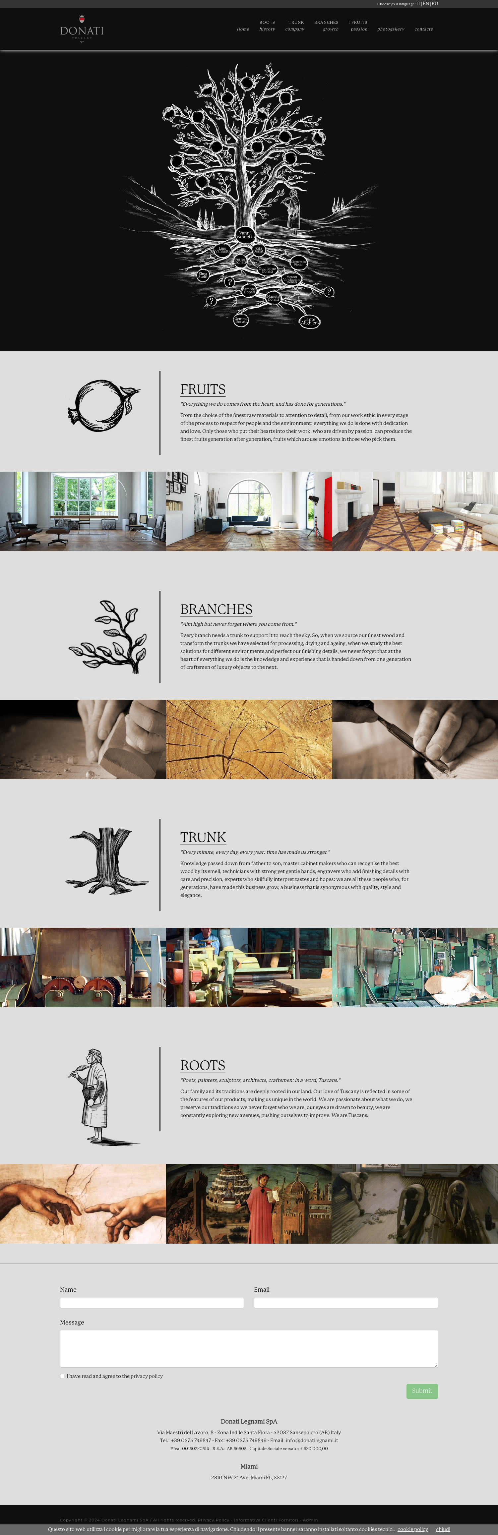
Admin (310, 1519)
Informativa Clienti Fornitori (266, 1519)
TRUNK (294, 26)
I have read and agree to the (115, 1376)
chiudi (443, 1529)
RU (435, 4)
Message (72, 1323)
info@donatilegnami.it (312, 1440)
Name (68, 1290)
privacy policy (147, 1376)
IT (418, 4)
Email (262, 1290)
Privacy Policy (213, 1519)
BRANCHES (326, 26)
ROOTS (267, 26)
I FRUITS (357, 26)
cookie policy (413, 1529)
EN (426, 4)
